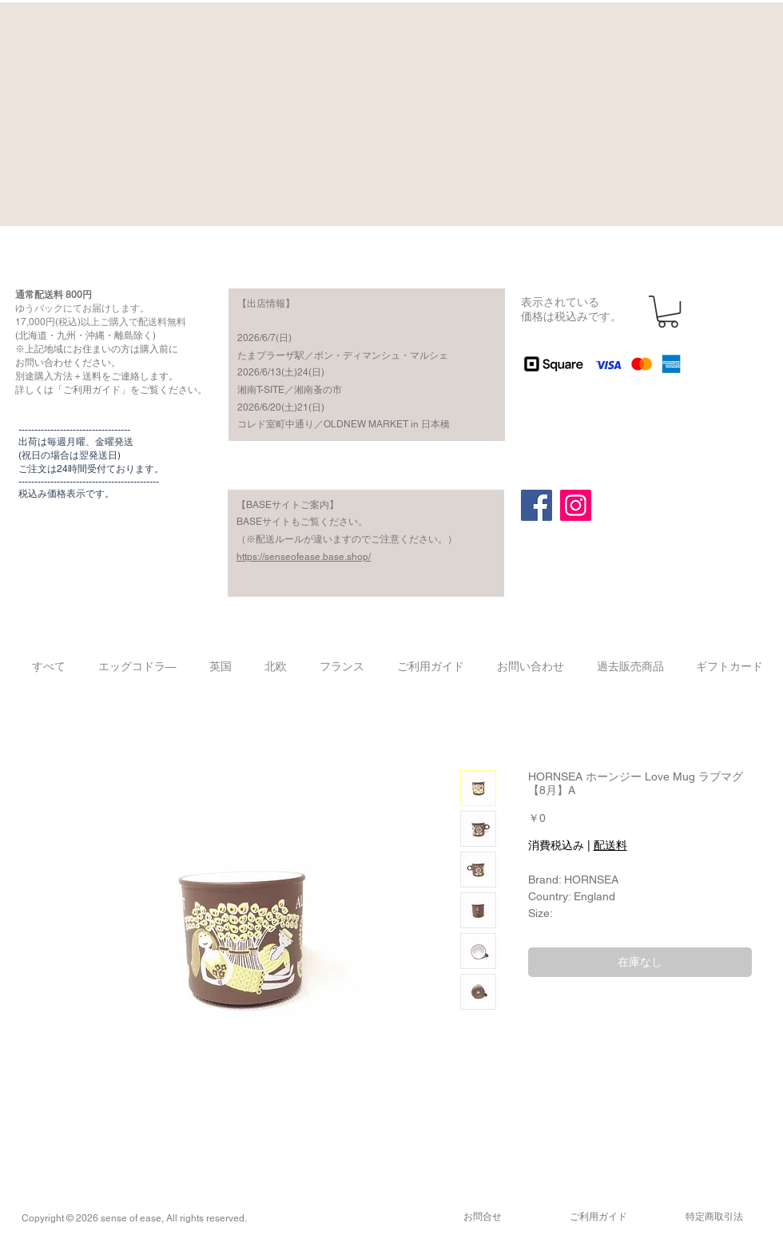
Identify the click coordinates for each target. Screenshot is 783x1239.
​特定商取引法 (714, 1216)
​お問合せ (482, 1216)
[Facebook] (536, 505)
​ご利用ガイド (598, 1216)
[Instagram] (575, 505)
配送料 (610, 845)
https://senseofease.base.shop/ (303, 556)
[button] (668, 312)
